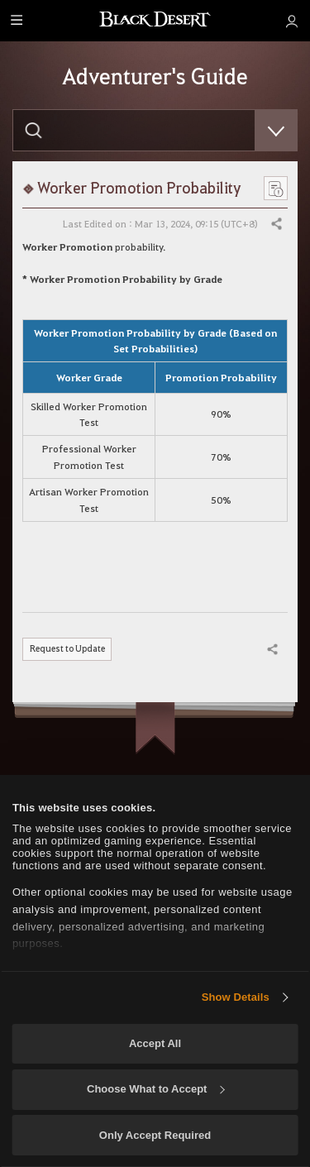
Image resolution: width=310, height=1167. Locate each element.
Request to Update (70, 649)
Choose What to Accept (155, 1089)
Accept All (155, 1043)
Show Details (235, 997)
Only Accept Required (155, 1135)
